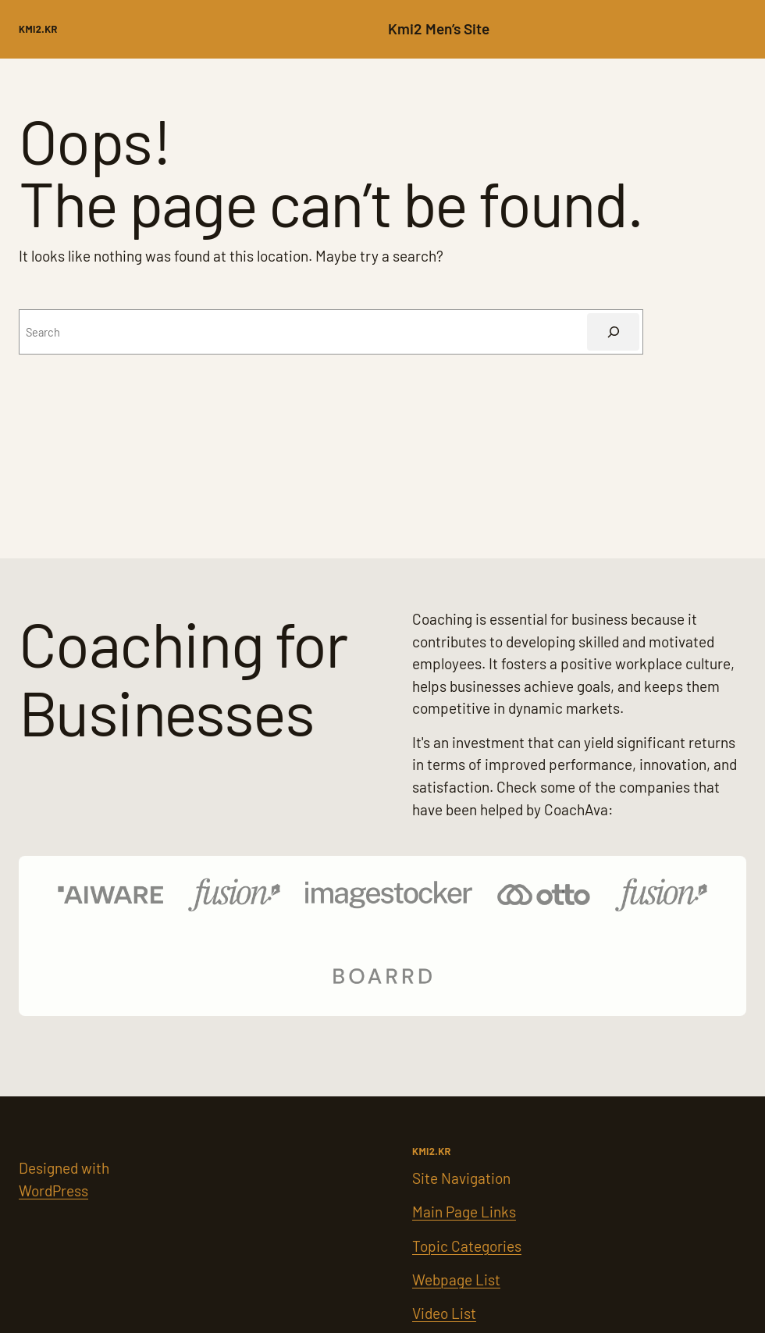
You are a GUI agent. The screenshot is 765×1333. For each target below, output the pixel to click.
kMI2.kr (38, 29)
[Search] (613, 331)
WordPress (53, 1190)
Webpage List (456, 1279)
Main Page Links (464, 1212)
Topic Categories (466, 1246)
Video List (444, 1313)
